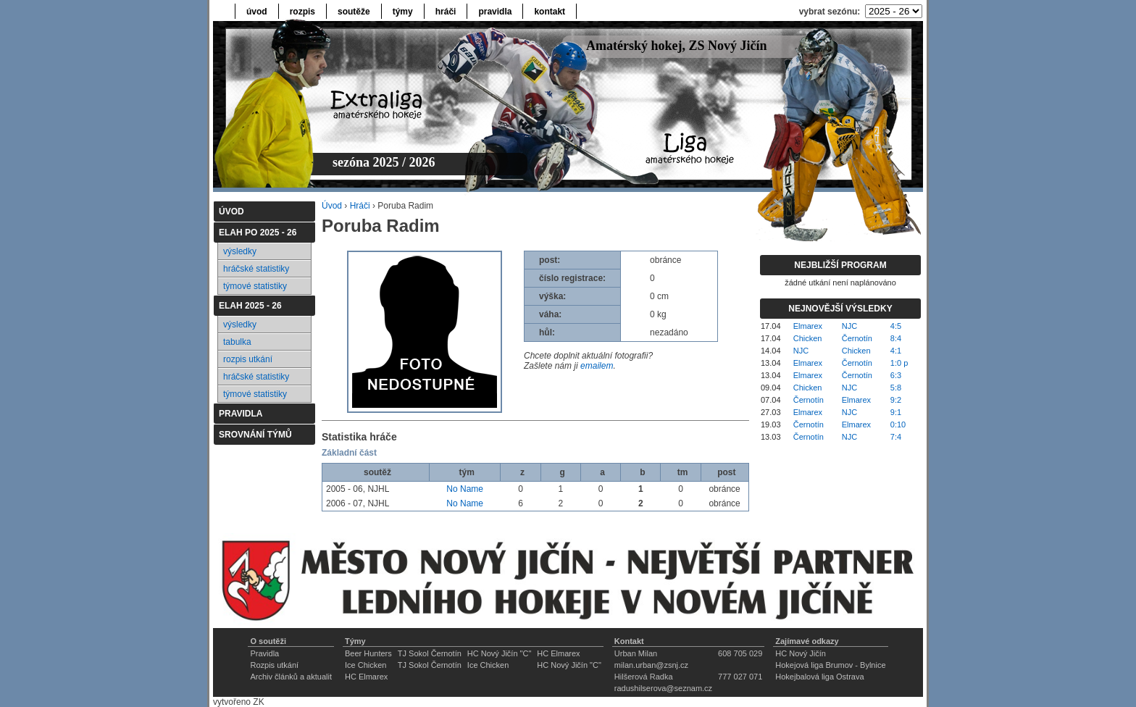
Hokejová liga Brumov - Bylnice (830, 665)
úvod (256, 12)
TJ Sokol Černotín (430, 653)
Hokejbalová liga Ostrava (819, 676)
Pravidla (264, 653)
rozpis (302, 12)
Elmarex (807, 326)
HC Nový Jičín (800, 653)
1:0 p (899, 363)
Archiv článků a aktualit (291, 676)
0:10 (898, 424)
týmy (403, 12)
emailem (596, 366)
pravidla (494, 12)
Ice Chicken (365, 665)
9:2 (895, 400)
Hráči (360, 206)
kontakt (549, 12)
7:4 (895, 436)
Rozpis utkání (274, 665)
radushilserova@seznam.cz (663, 688)
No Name (464, 489)
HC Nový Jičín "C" (499, 653)
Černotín (857, 338)
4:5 (895, 326)
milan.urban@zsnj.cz (651, 665)
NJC (849, 326)
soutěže (354, 12)
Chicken (807, 338)
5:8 (895, 387)
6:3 (895, 375)
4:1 (895, 350)
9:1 (895, 412)
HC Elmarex (558, 653)
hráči (445, 12)
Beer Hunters (368, 653)
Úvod (332, 206)
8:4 (895, 338)
